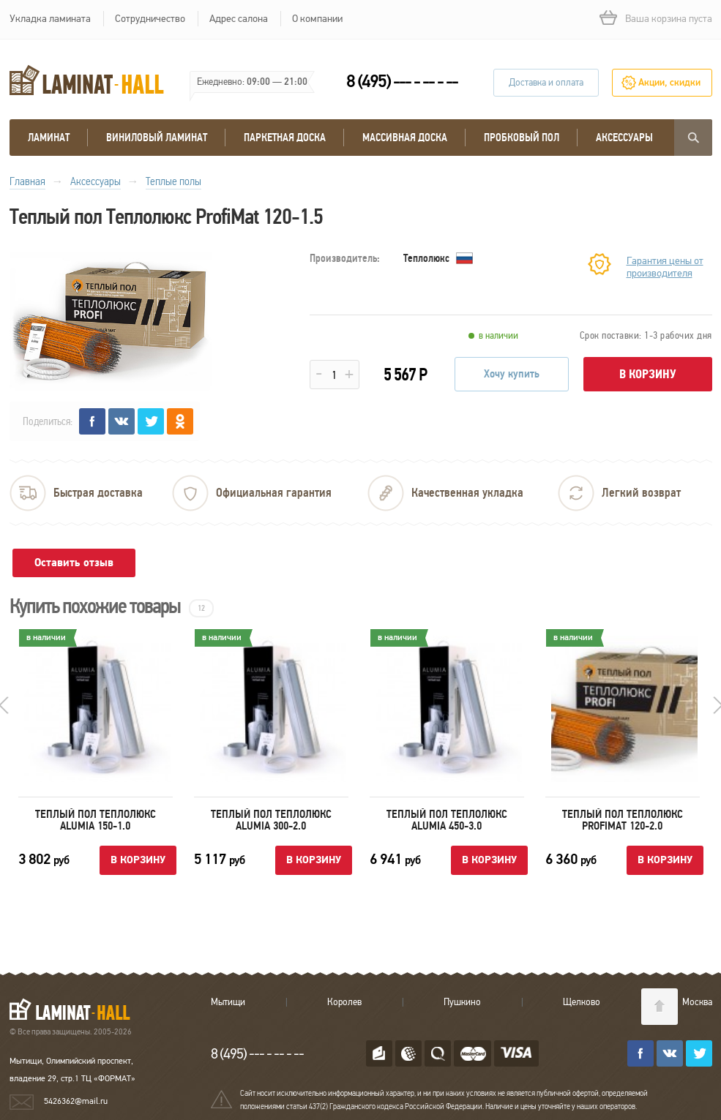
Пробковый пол (521, 137)
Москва (697, 1002)
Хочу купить (511, 374)
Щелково (581, 1002)
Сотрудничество (150, 18)
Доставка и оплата (546, 83)
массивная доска (404, 137)
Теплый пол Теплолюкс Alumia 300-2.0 (271, 820)
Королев (344, 1002)
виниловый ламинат (156, 137)
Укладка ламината (50, 18)
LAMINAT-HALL (79, 1009)
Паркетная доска (285, 137)
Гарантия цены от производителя (665, 267)
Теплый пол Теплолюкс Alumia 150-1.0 (95, 820)
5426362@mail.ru (76, 1101)
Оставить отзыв (73, 563)
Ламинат (49, 137)
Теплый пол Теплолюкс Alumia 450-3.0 (446, 820)
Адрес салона (238, 18)
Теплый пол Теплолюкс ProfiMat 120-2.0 (622, 820)
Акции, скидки (669, 83)
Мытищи (228, 1002)
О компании (317, 18)
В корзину (647, 374)
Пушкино (462, 1002)
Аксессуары (624, 137)
